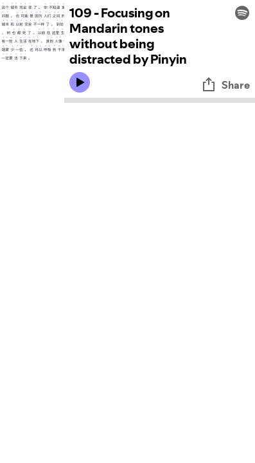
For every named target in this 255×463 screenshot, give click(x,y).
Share (225, 85)
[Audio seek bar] (159, 100)
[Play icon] (79, 82)
